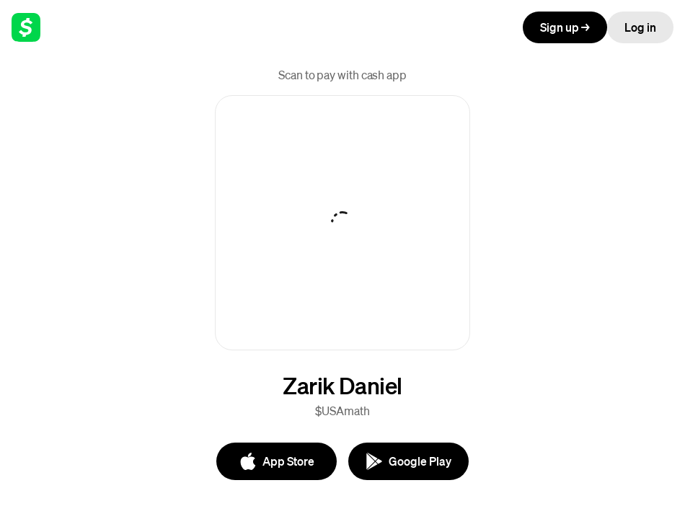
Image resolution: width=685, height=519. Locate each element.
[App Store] (276, 461)
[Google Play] (408, 461)
